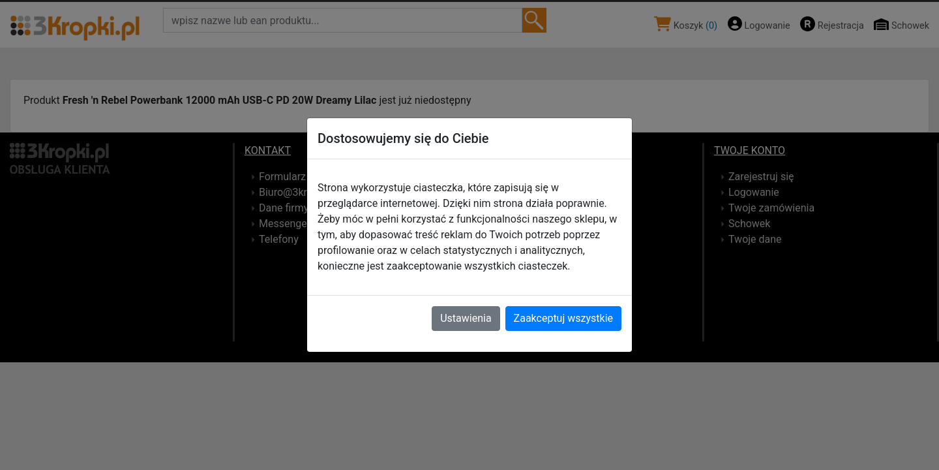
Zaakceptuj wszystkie (563, 318)
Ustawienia (465, 318)
